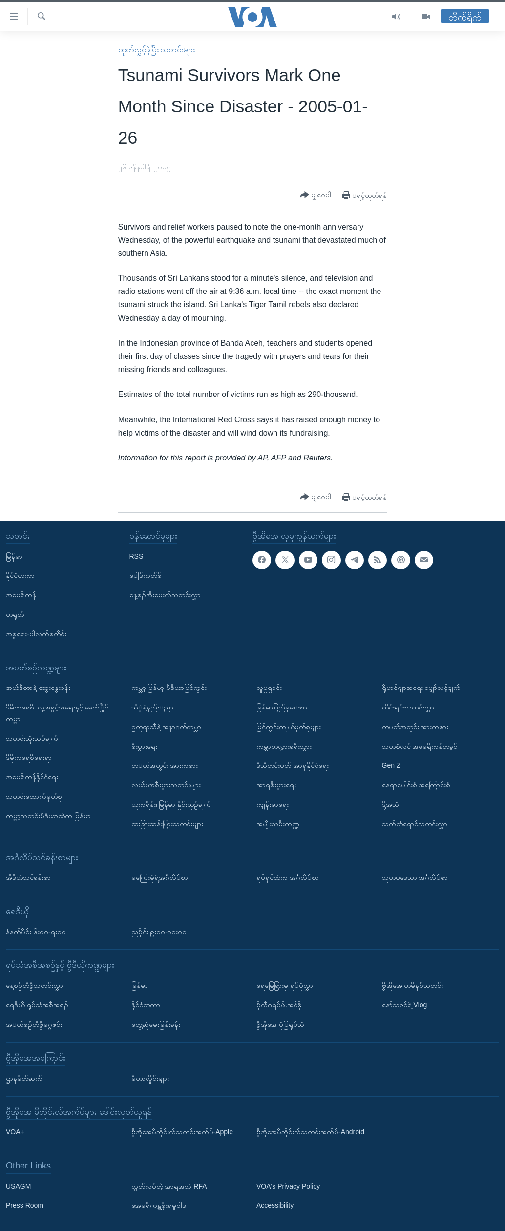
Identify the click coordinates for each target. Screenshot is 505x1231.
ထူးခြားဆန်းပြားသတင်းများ (167, 824)
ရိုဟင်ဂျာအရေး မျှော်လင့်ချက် (421, 687)
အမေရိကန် (21, 595)
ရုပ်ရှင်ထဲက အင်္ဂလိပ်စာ (287, 877)
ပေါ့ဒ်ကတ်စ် (145, 575)
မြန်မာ (14, 556)
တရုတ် (15, 614)
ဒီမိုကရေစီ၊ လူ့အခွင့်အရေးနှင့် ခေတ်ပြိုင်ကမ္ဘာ (57, 713)
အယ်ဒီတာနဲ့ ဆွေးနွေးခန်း (38, 687)
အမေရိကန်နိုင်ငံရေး (32, 777)
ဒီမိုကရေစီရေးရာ (29, 757)
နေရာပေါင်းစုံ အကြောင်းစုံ (416, 785)
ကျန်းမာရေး (272, 804)
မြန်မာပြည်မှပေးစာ (281, 707)
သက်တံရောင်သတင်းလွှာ (414, 824)
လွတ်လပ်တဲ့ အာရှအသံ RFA (169, 1185)
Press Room (24, 1205)
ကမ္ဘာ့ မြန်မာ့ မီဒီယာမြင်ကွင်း (169, 687)
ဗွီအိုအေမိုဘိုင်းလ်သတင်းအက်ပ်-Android (310, 1132)
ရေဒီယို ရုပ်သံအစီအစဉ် (37, 1005)
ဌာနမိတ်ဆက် (24, 1078)
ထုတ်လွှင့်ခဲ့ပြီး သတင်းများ (156, 49)
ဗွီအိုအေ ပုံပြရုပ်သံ (280, 1024)
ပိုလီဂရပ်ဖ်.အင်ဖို (279, 1005)
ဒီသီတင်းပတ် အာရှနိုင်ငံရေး (292, 765)
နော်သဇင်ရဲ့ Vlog (404, 1005)
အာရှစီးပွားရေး (276, 785)
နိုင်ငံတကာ (20, 575)
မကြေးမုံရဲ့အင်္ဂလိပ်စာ (159, 877)
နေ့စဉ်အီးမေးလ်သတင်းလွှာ (165, 595)
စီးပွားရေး (144, 746)
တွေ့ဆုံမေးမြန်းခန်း (155, 1024)
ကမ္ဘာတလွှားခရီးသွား (284, 746)
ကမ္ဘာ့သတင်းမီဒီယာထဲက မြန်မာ (48, 816)
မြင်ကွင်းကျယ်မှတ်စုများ (288, 726)
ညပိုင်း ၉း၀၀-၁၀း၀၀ (159, 931)
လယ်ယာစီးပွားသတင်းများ (166, 785)
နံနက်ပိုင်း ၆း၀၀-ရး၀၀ (36, 931)
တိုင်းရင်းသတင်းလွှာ (408, 707)
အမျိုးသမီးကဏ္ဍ (277, 824)
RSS (136, 556)
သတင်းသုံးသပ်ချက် (32, 738)
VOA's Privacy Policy (288, 1185)
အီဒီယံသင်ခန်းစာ (28, 877)
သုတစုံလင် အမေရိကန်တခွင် (420, 746)
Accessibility (275, 1205)
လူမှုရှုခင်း (269, 687)
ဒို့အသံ (390, 804)
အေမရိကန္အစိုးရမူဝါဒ (158, 1205)
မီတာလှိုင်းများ (150, 1078)
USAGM (18, 1185)
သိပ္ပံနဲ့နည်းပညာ (152, 707)
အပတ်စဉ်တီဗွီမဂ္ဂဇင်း (34, 1024)
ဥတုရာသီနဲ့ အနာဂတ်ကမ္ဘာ (166, 726)
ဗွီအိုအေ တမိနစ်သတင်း (412, 985)
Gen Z (391, 765)
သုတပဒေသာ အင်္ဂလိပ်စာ (415, 877)
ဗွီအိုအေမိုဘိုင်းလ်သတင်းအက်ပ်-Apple (182, 1132)
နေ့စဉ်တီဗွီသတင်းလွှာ (34, 985)
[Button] (315, 195)
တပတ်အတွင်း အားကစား (164, 765)
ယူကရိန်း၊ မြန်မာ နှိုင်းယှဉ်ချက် (171, 804)
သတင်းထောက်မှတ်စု (34, 796)
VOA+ (15, 1132)
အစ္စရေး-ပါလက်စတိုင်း (36, 634)
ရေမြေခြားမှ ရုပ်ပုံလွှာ (284, 985)
